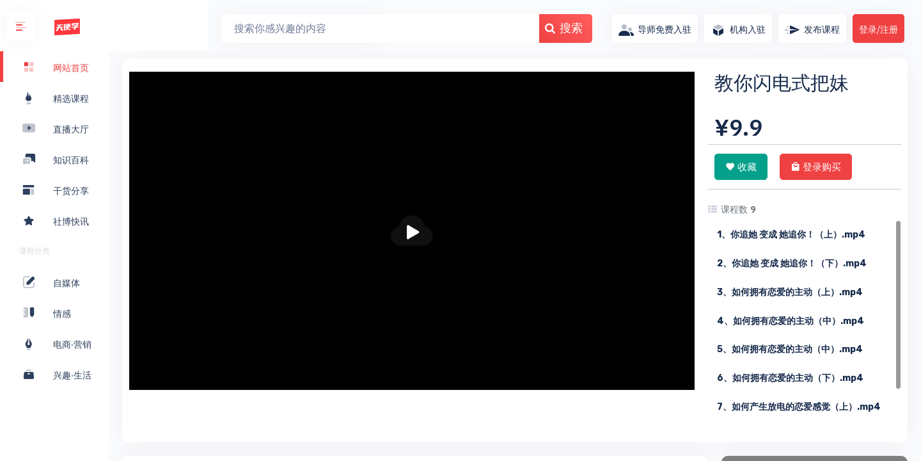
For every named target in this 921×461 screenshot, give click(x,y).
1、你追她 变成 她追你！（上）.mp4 (791, 234)
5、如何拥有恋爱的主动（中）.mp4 (790, 349)
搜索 (465, 27)
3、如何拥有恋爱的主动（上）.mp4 (790, 292)
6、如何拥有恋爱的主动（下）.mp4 (790, 378)
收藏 (741, 166)
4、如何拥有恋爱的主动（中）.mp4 (790, 321)
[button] (20, 26)
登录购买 (816, 166)
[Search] (281, 28)
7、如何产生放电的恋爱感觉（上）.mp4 (799, 406)
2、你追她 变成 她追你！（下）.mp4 (792, 263)
